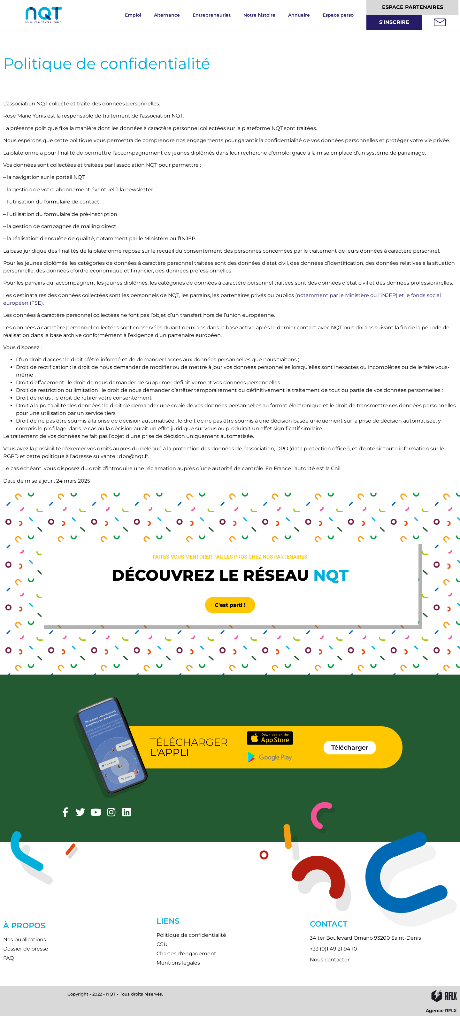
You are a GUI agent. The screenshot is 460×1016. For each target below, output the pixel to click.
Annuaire (299, 15)
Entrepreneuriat (212, 15)
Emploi (133, 15)
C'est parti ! (230, 605)
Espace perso (338, 15)
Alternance (167, 15)
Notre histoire (259, 15)
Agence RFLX (441, 1010)
